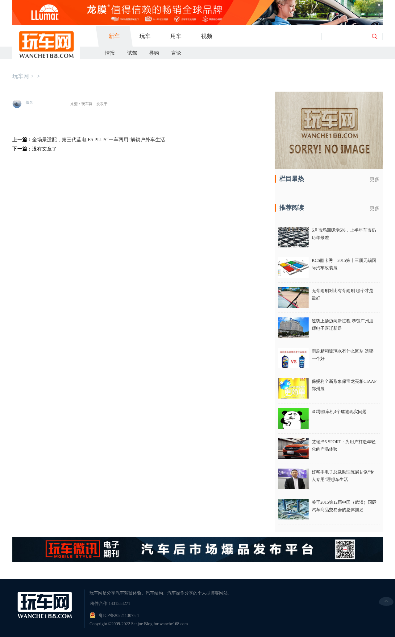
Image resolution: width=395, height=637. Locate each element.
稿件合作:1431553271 (110, 603)
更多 (375, 179)
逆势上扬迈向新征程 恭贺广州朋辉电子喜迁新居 (342, 325)
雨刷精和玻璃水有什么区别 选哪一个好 (342, 355)
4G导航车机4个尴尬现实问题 (339, 411)
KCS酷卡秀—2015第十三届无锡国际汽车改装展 (344, 264)
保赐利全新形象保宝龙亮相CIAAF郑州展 (344, 385)
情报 (110, 53)
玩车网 (20, 76)
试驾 (132, 53)
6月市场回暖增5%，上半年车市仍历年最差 (344, 234)
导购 (154, 53)
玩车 (145, 36)
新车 (114, 36)
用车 (175, 36)
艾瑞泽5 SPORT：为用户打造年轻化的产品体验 (344, 446)
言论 (176, 53)
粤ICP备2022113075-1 (119, 615)
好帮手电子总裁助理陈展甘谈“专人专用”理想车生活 (343, 476)
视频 (206, 36)
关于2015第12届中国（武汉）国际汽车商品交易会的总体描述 (344, 506)
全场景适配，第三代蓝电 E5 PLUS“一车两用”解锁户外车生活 (98, 139)
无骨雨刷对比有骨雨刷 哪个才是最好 (342, 294)
